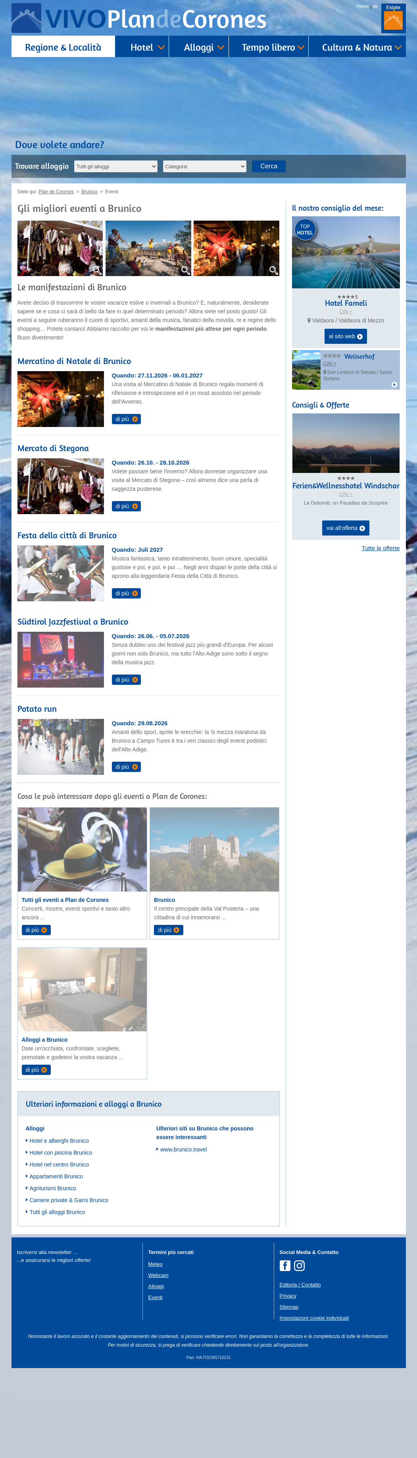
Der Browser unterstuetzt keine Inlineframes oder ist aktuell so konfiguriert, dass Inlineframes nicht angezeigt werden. (76, 1315)
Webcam (158, 1275)
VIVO (156, 18)
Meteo (155, 1264)
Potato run (37, 708)
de (375, 6)
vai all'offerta (346, 528)
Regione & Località (63, 47)
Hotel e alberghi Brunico (59, 1141)
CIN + (346, 311)
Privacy (288, 1296)
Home (362, 6)
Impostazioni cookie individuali (314, 1318)
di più (122, 419)
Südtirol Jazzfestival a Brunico (72, 621)
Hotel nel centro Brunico (59, 1164)
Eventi (155, 1297)
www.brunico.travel (183, 1149)
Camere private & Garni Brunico (69, 1200)
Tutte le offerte (381, 548)
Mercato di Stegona (53, 448)
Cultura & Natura (357, 47)
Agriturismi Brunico (53, 1188)
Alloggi (198, 47)
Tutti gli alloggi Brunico (57, 1212)
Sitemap (289, 1307)
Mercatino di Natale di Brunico (74, 360)
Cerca (268, 166)
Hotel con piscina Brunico (61, 1152)
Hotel (142, 47)
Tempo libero (268, 47)
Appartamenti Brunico (56, 1176)
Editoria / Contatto (300, 1285)
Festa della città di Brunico (67, 535)
